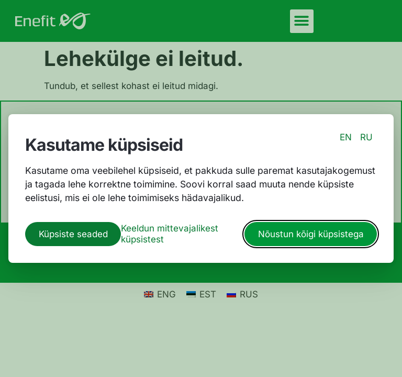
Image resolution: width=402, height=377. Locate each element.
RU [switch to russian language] (366, 137)
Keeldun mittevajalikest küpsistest (169, 233)
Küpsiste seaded (73, 234)
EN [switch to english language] (346, 137)
